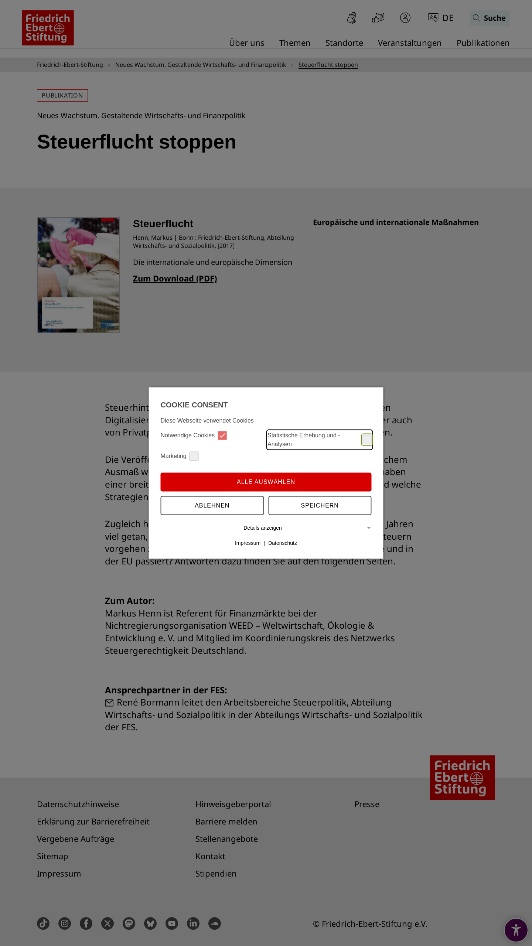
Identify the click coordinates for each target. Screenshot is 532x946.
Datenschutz (282, 543)
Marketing (180, 456)
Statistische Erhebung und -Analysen (319, 439)
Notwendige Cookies (194, 435)
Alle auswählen (266, 482)
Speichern (320, 505)
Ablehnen (212, 505)
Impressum (247, 543)
